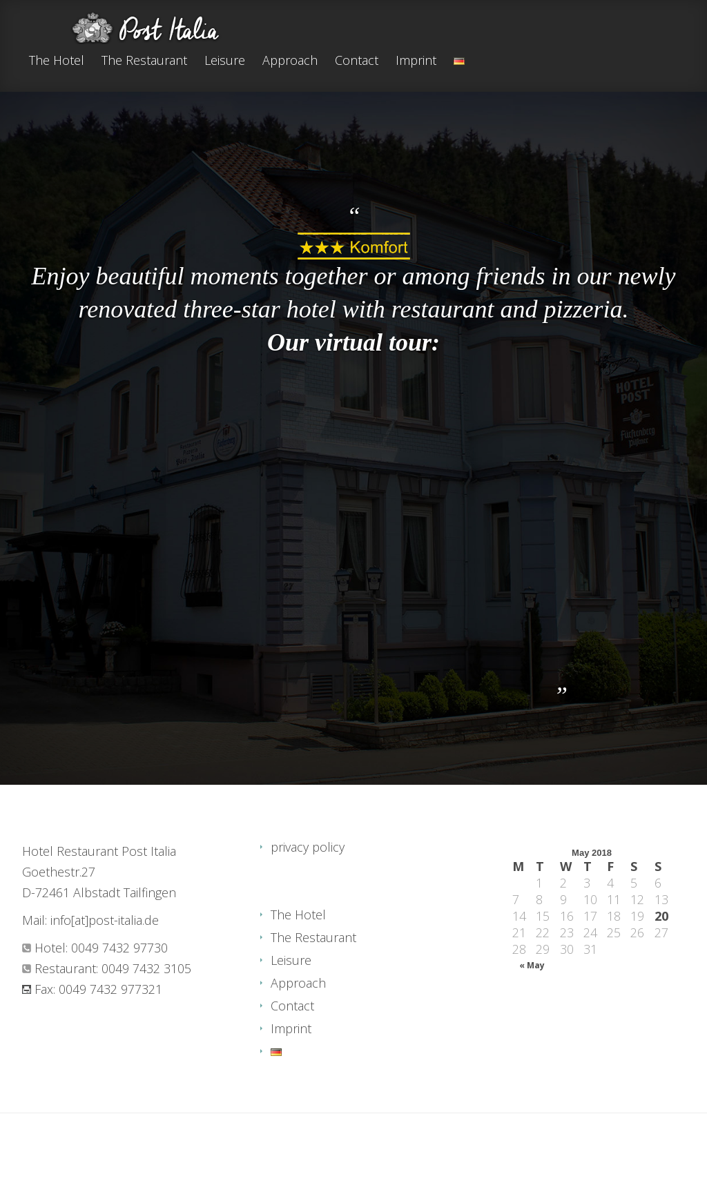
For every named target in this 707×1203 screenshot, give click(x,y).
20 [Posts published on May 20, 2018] (661, 916)
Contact (356, 61)
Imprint (416, 61)
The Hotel (56, 61)
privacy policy (308, 847)
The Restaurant (144, 61)
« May (532, 965)
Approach (290, 61)
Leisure (224, 61)
